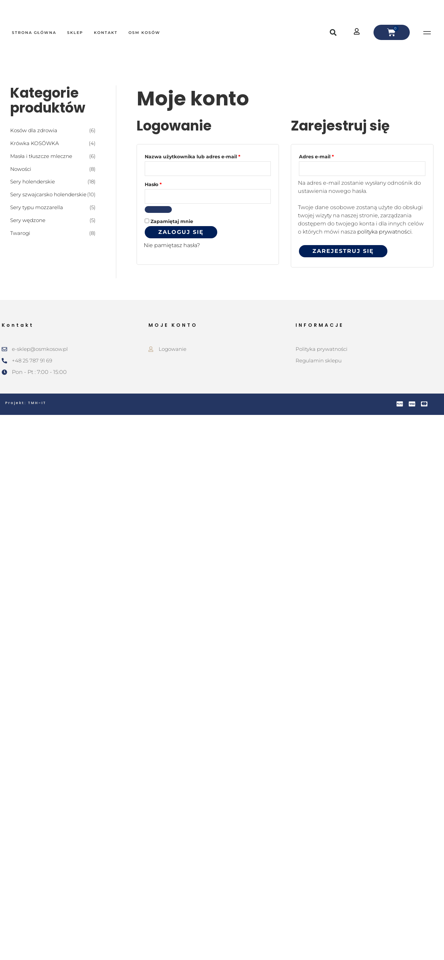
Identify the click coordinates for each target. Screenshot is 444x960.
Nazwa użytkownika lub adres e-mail (207, 155)
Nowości (20, 168)
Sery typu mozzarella (36, 207)
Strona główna (34, 32)
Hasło (167, 183)
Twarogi (20, 232)
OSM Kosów (144, 32)
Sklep (75, 32)
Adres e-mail (331, 155)
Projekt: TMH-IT (26, 403)
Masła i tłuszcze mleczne (41, 156)
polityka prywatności (384, 232)
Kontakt (106, 32)
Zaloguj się (181, 232)
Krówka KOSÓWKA (34, 143)
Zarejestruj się (343, 251)
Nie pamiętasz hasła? (172, 246)
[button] (333, 32)
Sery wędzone (27, 220)
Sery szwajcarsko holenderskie (48, 194)
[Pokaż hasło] (158, 210)
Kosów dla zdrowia (33, 130)
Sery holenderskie (32, 181)
